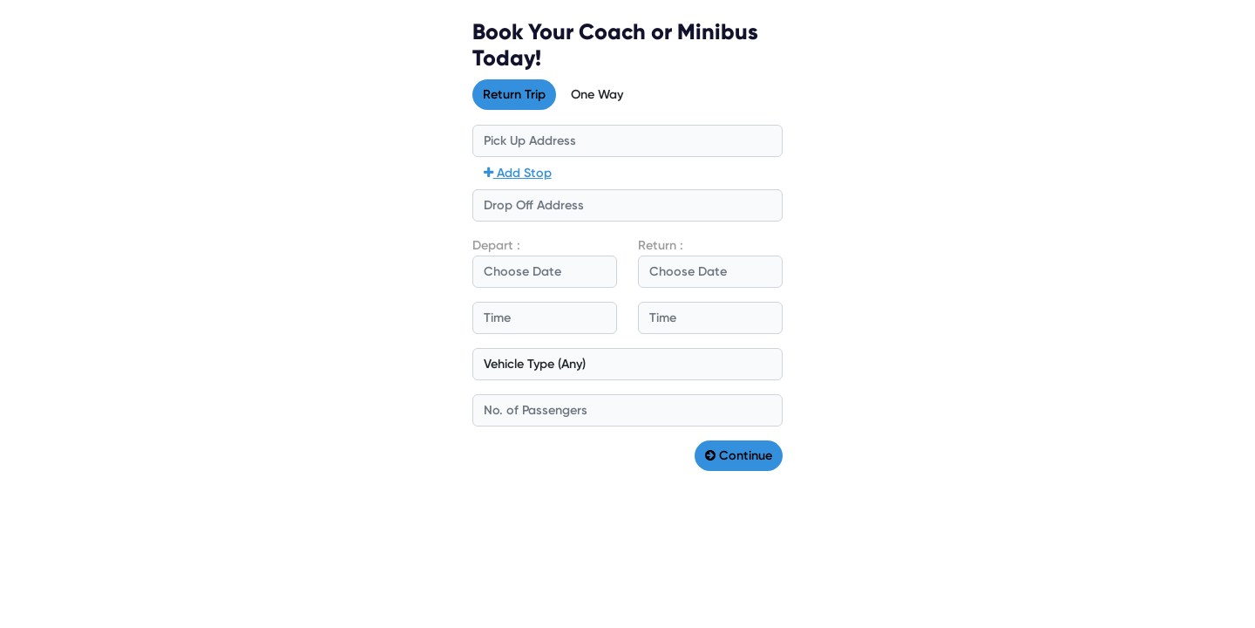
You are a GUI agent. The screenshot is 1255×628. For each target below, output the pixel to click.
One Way (597, 94)
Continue (738, 455)
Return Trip (514, 94)
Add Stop (518, 173)
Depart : (496, 245)
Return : (660, 245)
